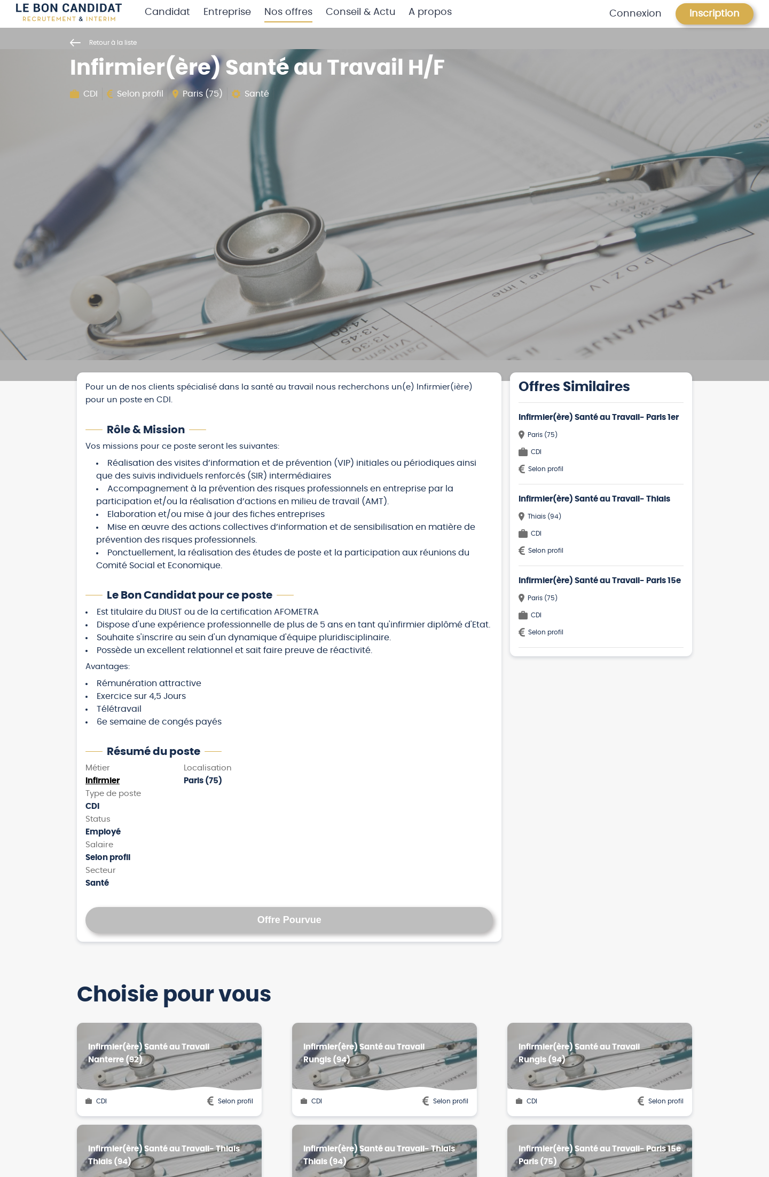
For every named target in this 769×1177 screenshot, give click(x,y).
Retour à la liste (103, 42)
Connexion (635, 14)
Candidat (167, 12)
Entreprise (227, 12)
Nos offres (288, 12)
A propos (430, 12)
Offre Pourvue (289, 919)
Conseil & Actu (361, 12)
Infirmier (102, 781)
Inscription (714, 14)
